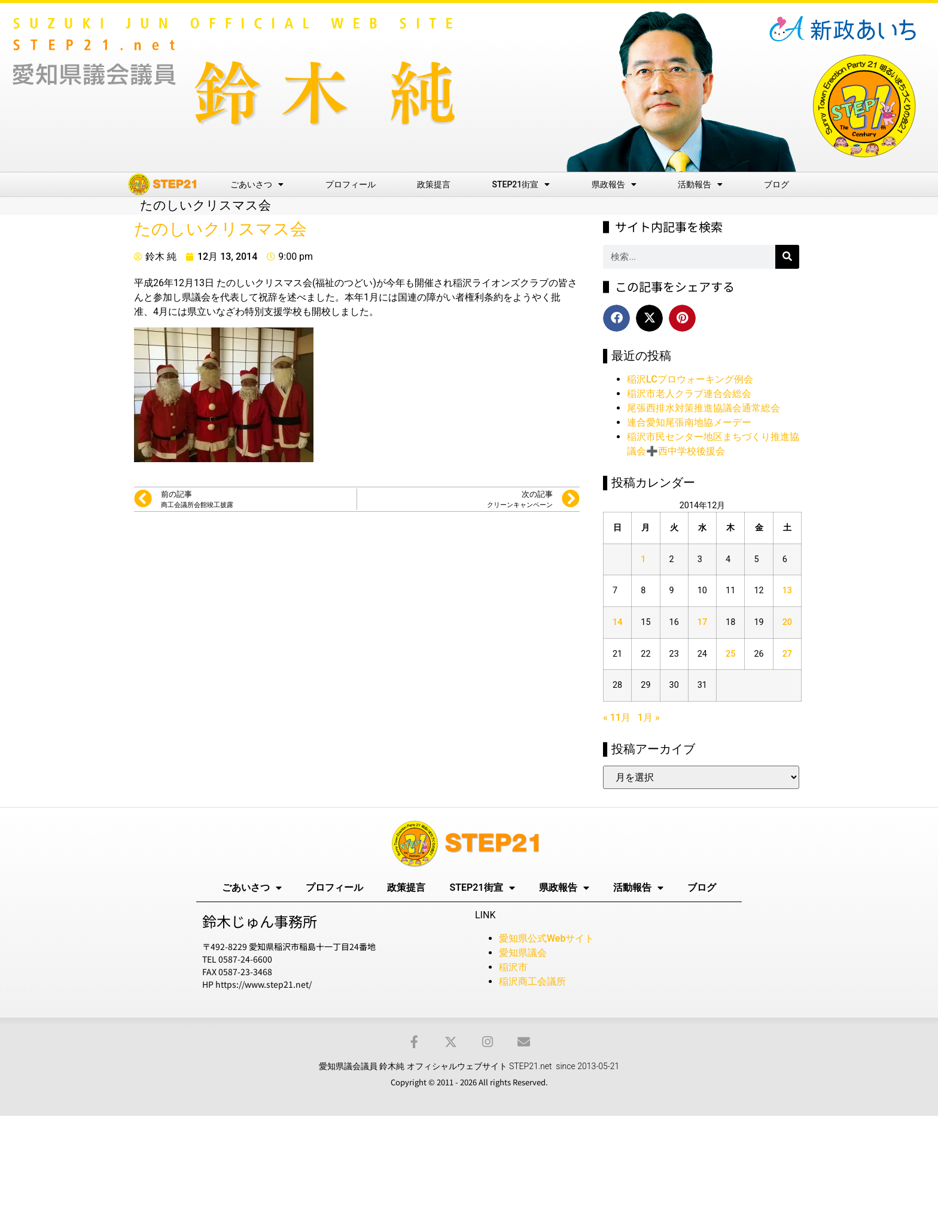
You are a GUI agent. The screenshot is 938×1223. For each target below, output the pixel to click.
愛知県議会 (523, 952)
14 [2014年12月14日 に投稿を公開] (617, 622)
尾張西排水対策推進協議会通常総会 (703, 408)
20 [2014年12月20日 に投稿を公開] (787, 622)
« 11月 (617, 717)
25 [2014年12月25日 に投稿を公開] (730, 654)
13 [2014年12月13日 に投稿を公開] (787, 590)
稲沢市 (513, 967)
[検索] (787, 257)
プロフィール (350, 184)
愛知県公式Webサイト (546, 938)
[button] (616, 318)
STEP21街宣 (521, 184)
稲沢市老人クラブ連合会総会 (689, 393)
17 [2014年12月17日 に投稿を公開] (702, 622)
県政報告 (614, 184)
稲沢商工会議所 (532, 981)
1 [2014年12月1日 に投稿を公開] (643, 559)
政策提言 (433, 184)
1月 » (649, 717)
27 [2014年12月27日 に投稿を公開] (787, 654)
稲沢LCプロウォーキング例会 (690, 379)
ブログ (776, 184)
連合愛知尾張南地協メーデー (689, 422)
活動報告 (700, 184)
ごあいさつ (257, 184)
